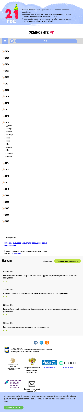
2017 (7, 109)
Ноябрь (9, 128)
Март (8, 150)
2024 (7, 64)
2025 (7, 57)
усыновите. (41, 32)
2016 (7, 116)
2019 (7, 96)
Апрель (9, 147)
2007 (7, 208)
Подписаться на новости (67, 261)
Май (7, 144)
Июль (8, 138)
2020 (7, 90)
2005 (7, 221)
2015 (7, 122)
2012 (7, 176)
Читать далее (16, 253)
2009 (7, 195)
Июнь (8, 141)
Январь (9, 156)
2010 (7, 189)
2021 (7, 83)
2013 (7, 169)
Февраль (9, 153)
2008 (7, 201)
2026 (7, 51)
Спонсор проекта (49, 367)
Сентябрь (9, 135)
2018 (7, 103)
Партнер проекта (67, 367)
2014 (7, 163)
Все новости (47, 261)
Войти (46, 41)
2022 (7, 77)
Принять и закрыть (13, 407)
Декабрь (9, 125)
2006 (7, 214)
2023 (7, 70)
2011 (7, 182)
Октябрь (9, 131)
